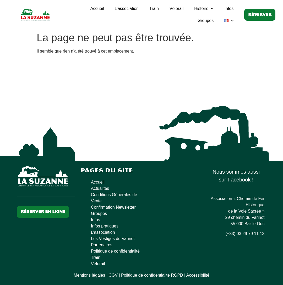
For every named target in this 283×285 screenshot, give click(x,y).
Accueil (97, 8)
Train (154, 8)
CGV (113, 275)
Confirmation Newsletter (113, 207)
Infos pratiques (104, 226)
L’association (127, 8)
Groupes (206, 20)
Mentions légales (89, 275)
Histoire (204, 8)
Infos (228, 8)
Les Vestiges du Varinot (113, 238)
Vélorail (176, 8)
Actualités (100, 188)
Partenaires (101, 245)
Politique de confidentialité (115, 251)
